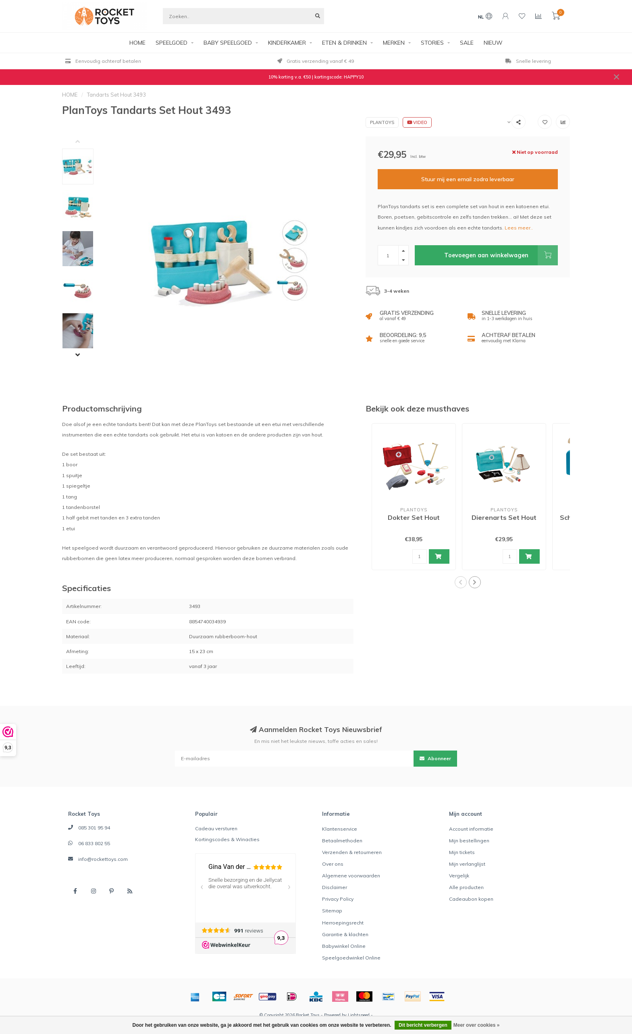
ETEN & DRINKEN (344, 42)
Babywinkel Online (344, 946)
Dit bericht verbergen (423, 1025)
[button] (84, 142)
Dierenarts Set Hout (504, 517)
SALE (467, 42)
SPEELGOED (171, 42)
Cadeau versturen (216, 828)
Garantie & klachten (345, 934)
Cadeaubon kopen (471, 899)
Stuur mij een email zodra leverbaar (467, 179)
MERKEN (394, 42)
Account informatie (471, 829)
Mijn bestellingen (469, 841)
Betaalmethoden (342, 841)
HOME (137, 42)
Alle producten (466, 887)
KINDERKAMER (287, 42)
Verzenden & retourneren (352, 852)
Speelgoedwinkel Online (351, 958)
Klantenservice (339, 829)
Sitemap (332, 911)
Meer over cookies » (476, 1025)
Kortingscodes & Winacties (227, 839)
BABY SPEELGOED (228, 42)
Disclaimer (334, 887)
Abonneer (435, 758)
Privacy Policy (337, 899)
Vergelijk (459, 876)
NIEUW (493, 42)
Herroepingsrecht (343, 923)
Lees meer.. (519, 228)
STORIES (432, 42)
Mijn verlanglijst (467, 864)
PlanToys (382, 122)
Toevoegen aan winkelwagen (501, 255)
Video (417, 122)
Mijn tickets (462, 852)
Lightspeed (359, 1015)
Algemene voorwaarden (351, 876)
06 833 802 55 (94, 843)
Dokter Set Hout (414, 517)
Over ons (332, 864)
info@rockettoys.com (103, 859)
